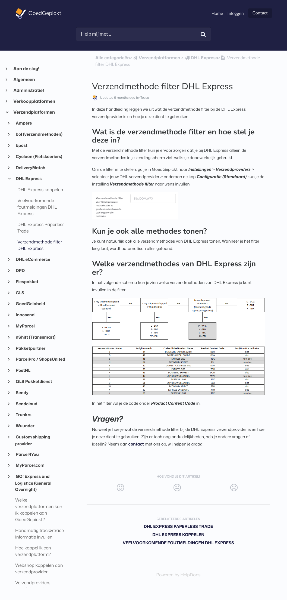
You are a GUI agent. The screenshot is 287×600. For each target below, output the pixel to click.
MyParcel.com (30, 465)
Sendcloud (26, 404)
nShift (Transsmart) (35, 337)
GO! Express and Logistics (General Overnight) (33, 482)
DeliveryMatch (30, 168)
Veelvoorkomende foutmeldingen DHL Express (178, 543)
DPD (20, 270)
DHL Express (28, 178)
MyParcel (25, 326)
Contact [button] (260, 13)
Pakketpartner (30, 348)
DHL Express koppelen (178, 534)
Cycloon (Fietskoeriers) (38, 156)
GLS (19, 293)
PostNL (23, 370)
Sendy (22, 392)
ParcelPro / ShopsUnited (40, 359)
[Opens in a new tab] (178, 575)
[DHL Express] (201, 58)
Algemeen (24, 80)
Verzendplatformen (34, 112)
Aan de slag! (26, 69)
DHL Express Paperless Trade (178, 526)
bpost (21, 145)
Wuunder (24, 426)
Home (217, 13)
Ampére (23, 123)
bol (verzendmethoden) (39, 134)
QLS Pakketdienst (33, 381)
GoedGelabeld (30, 304)
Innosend (25, 315)
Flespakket (26, 281)
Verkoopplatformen (34, 101)
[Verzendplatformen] (156, 58)
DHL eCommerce (32, 259)
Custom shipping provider (32, 440)
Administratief (28, 91)
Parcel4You (27, 454)
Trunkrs (23, 414)
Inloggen (235, 13)
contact (136, 444)
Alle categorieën (112, 58)
